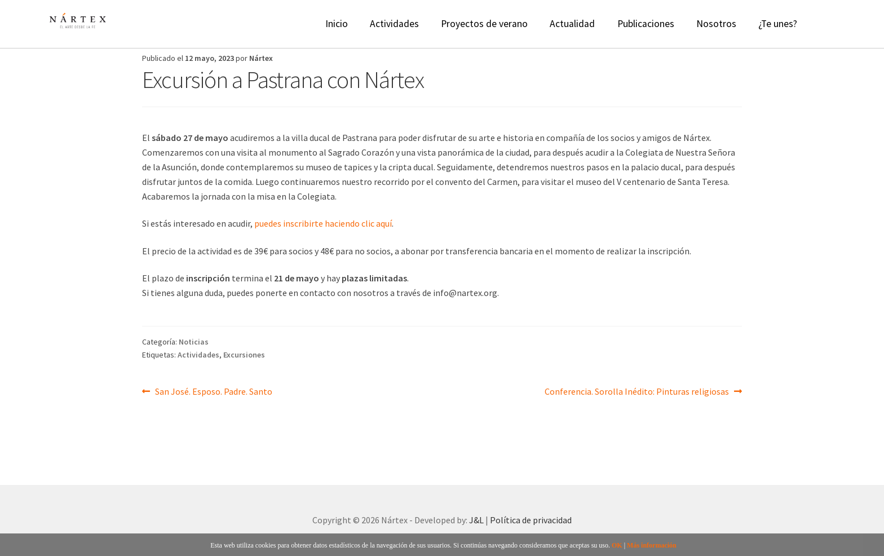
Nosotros (716, 23)
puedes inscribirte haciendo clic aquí (323, 223)
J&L (476, 520)
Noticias (194, 342)
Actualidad (572, 23)
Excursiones (244, 355)
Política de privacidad (531, 520)
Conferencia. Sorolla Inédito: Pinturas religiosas (637, 391)
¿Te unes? (777, 23)
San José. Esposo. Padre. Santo (213, 391)
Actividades (394, 23)
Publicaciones (645, 23)
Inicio (336, 23)
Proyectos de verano (484, 23)
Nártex (261, 58)
